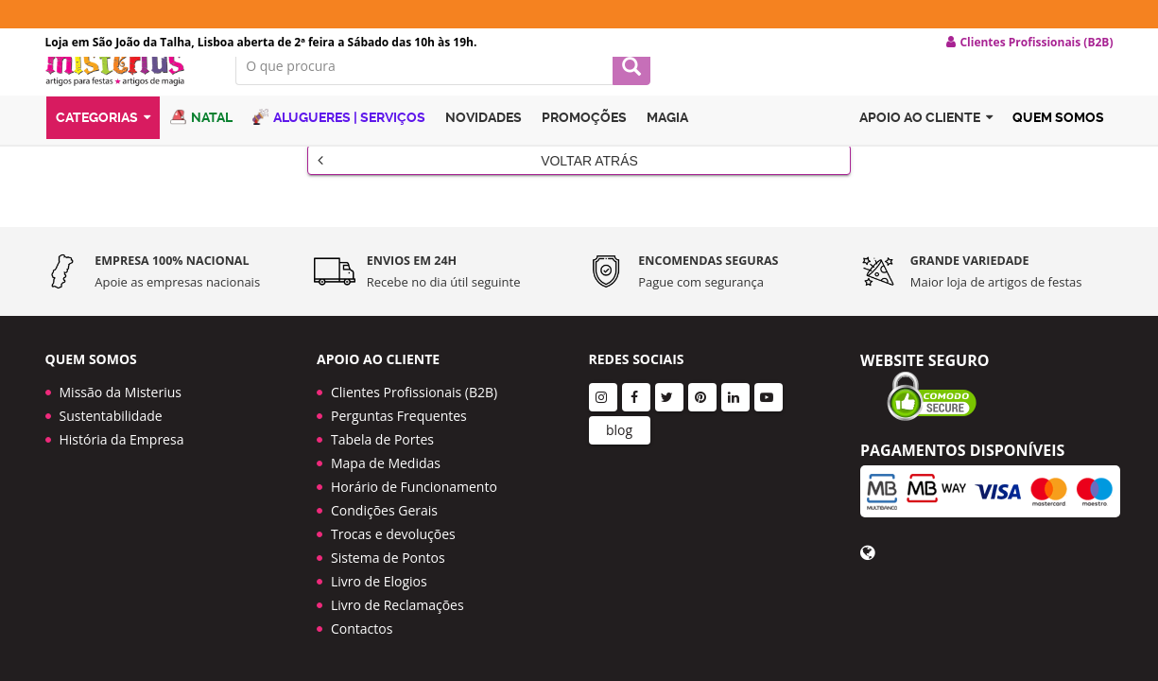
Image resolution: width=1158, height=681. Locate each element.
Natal (201, 144)
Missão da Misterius (120, 389)
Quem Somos (1058, 144)
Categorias (103, 145)
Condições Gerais (384, 507)
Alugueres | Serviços (338, 144)
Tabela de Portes (382, 436)
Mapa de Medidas (386, 460)
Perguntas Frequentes (399, 413)
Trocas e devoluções (393, 531)
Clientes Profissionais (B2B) (414, 389)
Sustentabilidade (111, 413)
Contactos (361, 626)
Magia (667, 144)
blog (619, 427)
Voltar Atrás (478, 180)
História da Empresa (122, 436)
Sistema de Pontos (388, 555)
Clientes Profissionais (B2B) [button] (1029, 42)
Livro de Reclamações (397, 602)
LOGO (126, 90)
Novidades (483, 144)
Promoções (584, 144)
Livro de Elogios (379, 578)
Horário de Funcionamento (414, 484)
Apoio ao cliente (926, 145)
